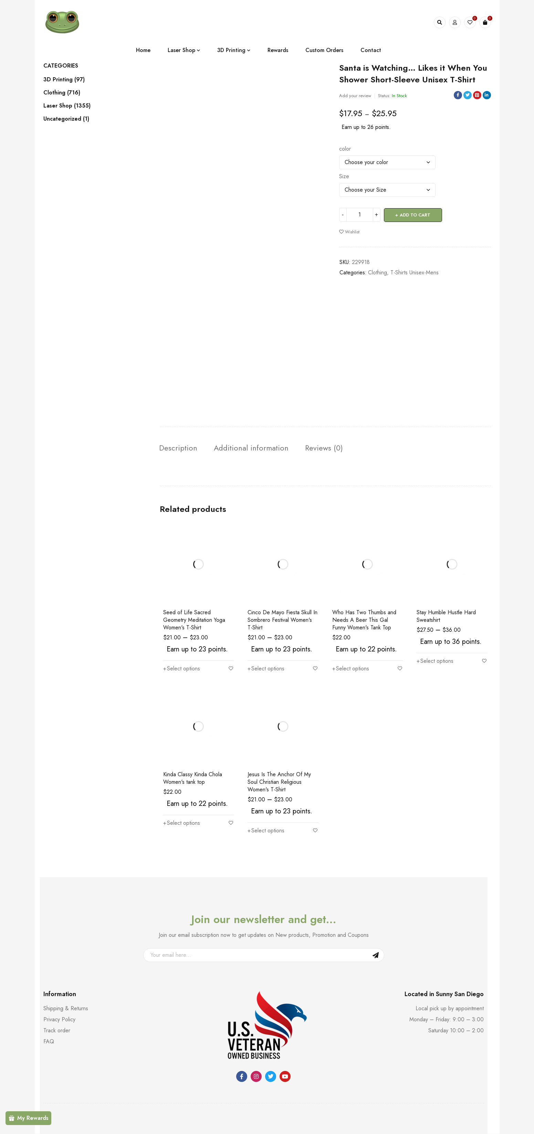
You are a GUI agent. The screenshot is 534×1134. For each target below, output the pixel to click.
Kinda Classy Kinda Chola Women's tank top (192, 778)
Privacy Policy (59, 1020)
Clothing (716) (61, 93)
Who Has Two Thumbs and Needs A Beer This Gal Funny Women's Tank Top (364, 620)
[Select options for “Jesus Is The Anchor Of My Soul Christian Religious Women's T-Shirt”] (266, 831)
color (345, 149)
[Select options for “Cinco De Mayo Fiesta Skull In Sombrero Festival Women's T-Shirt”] (266, 669)
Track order (56, 1031)
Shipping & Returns (65, 1009)
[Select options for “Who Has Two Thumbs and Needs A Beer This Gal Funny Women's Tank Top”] (350, 669)
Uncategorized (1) (66, 119)
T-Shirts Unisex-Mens (414, 272)
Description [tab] (180, 448)
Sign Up (376, 955)
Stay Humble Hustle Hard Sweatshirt (446, 616)
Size (344, 176)
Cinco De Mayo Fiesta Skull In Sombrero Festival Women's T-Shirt (282, 620)
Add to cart (415, 214)
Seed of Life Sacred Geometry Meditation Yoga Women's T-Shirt (194, 620)
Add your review (355, 95)
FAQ (48, 1042)
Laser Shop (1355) (67, 106)
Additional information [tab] (258, 448)
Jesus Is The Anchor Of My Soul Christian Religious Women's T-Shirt (279, 782)
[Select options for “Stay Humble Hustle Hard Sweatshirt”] (435, 661)
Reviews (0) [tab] (336, 448)
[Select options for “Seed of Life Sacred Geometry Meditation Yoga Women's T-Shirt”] (181, 669)
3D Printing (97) (64, 79)
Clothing (377, 272)
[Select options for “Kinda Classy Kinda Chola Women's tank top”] (181, 823)
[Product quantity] (359, 214)
